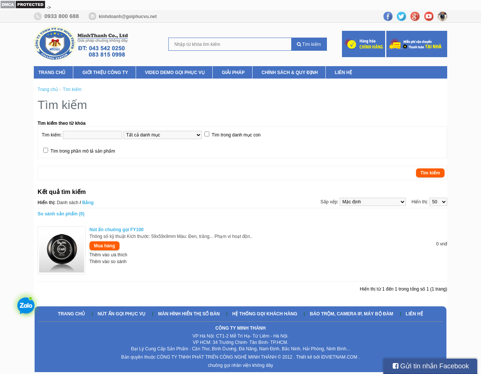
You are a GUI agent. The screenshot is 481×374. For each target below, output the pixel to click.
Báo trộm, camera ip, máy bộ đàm (351, 313)
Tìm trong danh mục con (236, 135)
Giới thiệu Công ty (105, 72)
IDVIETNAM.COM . (340, 357)
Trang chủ (51, 72)
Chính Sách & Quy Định (290, 72)
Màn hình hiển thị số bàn (189, 313)
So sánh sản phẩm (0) (61, 214)
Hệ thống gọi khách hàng (264, 313)
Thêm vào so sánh (108, 261)
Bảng (88, 202)
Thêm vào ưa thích (108, 254)
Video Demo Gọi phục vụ (175, 72)
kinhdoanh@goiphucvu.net (128, 16)
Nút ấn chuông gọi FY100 (116, 229)
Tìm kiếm (309, 44)
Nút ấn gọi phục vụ (122, 313)
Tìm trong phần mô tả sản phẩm (82, 151)
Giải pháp (233, 72)
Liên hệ (343, 72)
